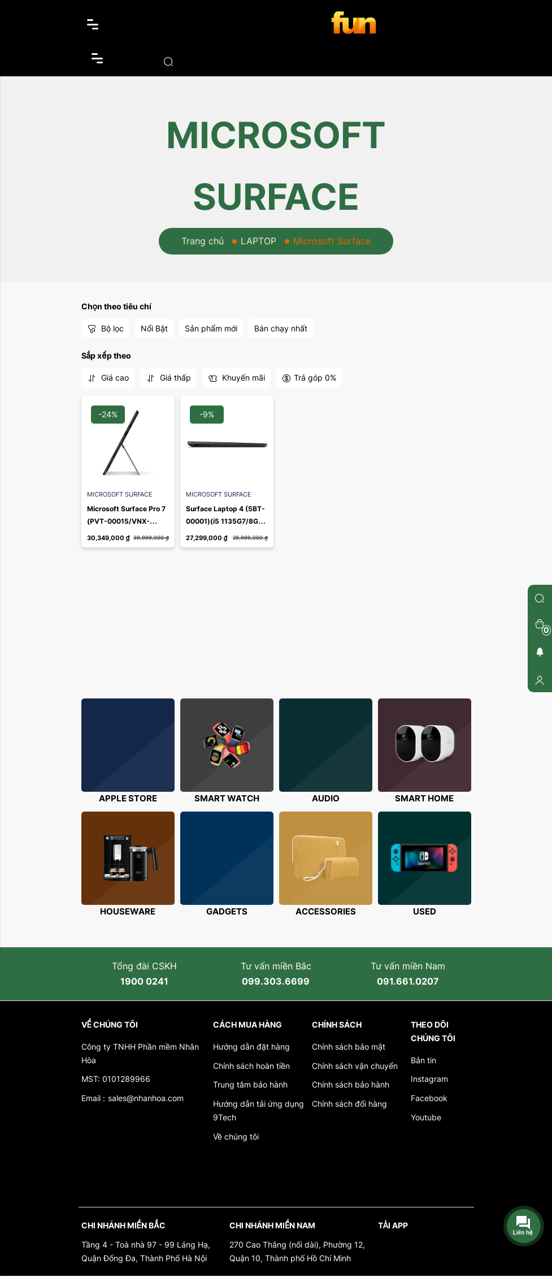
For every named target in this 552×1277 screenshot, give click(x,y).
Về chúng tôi (236, 1137)
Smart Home (424, 798)
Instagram (429, 1080)
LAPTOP (258, 241)
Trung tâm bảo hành (250, 1085)
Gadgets (226, 912)
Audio (326, 798)
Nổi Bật (154, 328)
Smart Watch (226, 798)
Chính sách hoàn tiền (251, 1066)
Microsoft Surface (120, 494)
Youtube (426, 1118)
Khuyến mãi (236, 378)
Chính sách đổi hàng (349, 1105)
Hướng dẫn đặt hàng (251, 1047)
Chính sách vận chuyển (355, 1066)
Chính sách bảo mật (348, 1047)
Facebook (429, 1099)
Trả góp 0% (309, 378)
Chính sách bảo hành (350, 1085)
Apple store (128, 798)
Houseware (127, 912)
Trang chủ (202, 241)
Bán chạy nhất (280, 328)
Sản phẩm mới (211, 328)
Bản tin (423, 1060)
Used (424, 912)
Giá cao (108, 378)
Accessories (325, 912)
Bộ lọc (105, 328)
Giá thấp (168, 378)
